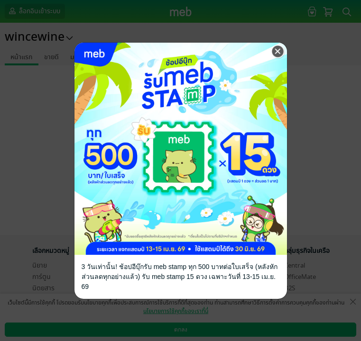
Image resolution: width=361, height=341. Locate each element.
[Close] (278, 51)
